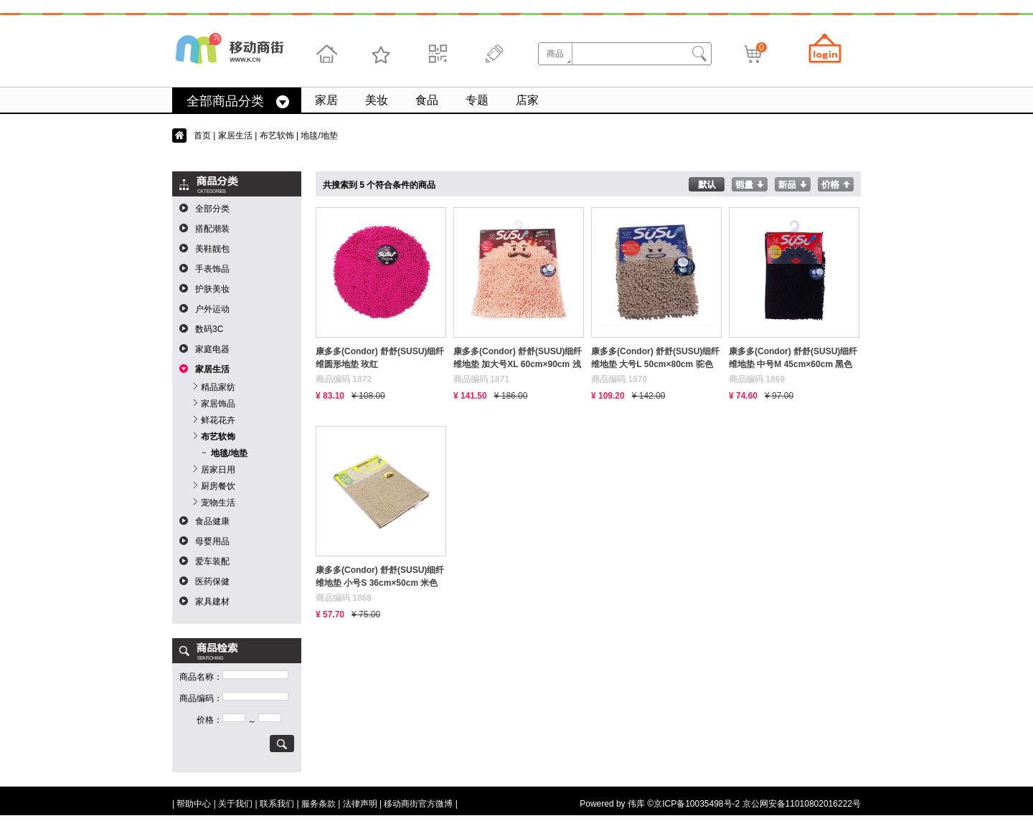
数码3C (209, 329)
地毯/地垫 (229, 453)
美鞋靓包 (212, 249)
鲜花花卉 (218, 420)
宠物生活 (218, 503)
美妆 (376, 100)
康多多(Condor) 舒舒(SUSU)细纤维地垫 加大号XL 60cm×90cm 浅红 (517, 357)
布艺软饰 (277, 135)
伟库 (636, 804)
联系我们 (277, 804)
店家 (527, 100)
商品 (555, 54)
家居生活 (235, 135)
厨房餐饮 (218, 486)
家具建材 (212, 602)
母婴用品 (212, 541)
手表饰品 (212, 269)
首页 (202, 135)
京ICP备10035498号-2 (697, 804)
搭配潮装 (212, 229)
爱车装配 (212, 561)
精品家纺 (218, 387)
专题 (477, 100)
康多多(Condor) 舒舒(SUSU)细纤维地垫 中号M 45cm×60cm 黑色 (793, 357)
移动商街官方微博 (418, 804)
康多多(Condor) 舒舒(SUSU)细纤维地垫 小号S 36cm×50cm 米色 (380, 576)
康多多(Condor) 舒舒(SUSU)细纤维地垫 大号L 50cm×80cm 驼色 (655, 357)
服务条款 (318, 804)
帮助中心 (193, 804)
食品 (426, 100)
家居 (326, 100)
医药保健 (212, 581)
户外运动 (212, 309)
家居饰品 (218, 404)
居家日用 (218, 470)
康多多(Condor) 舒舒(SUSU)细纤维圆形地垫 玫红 (380, 357)
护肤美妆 (212, 289)
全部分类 (212, 209)
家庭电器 (212, 349)
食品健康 (212, 521)
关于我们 (235, 804)
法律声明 (360, 804)
